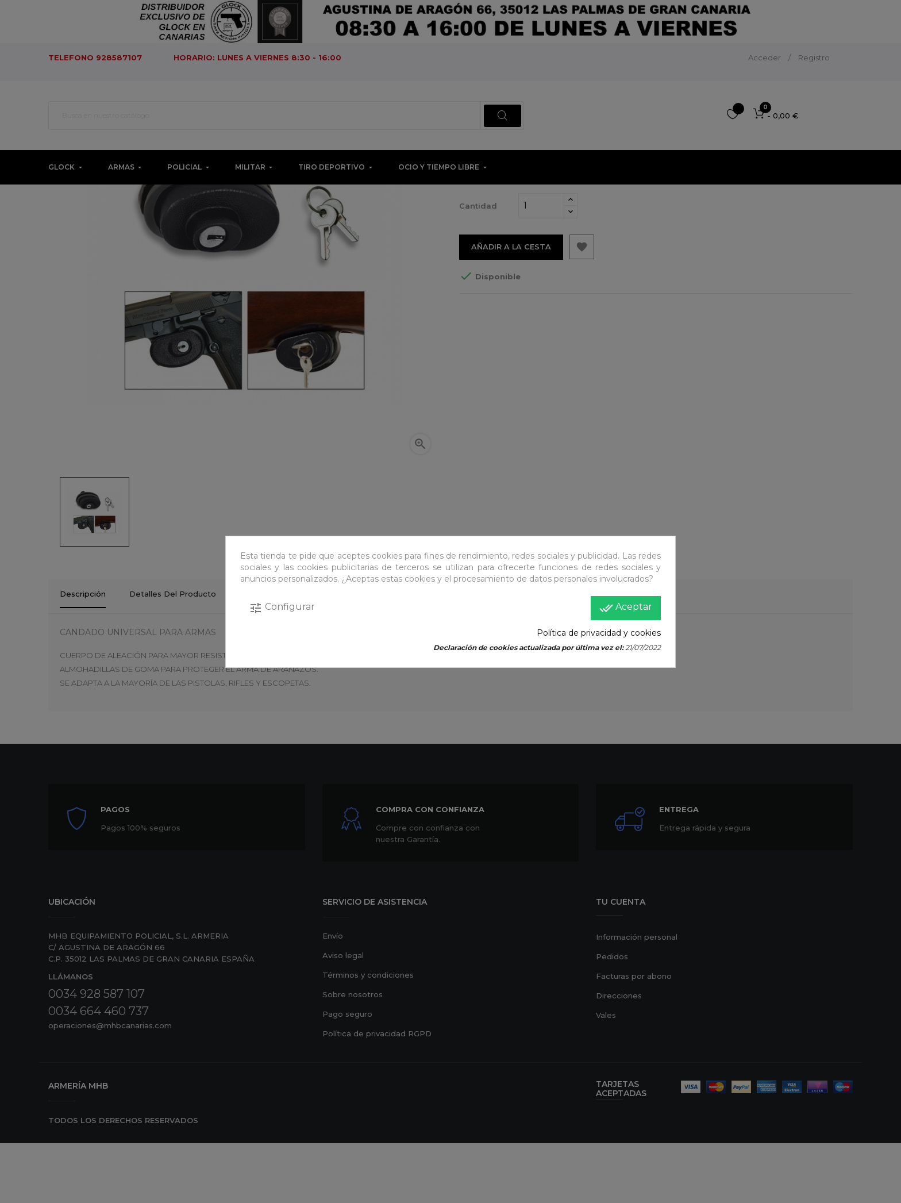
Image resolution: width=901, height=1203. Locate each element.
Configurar (282, 608)
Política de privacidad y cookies (599, 633)
